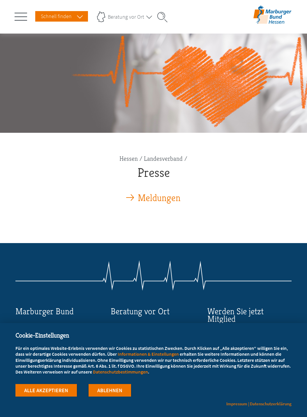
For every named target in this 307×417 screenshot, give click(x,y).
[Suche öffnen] (164, 17)
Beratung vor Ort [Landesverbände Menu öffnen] (126, 16)
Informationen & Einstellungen (148, 354)
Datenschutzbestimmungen (120, 372)
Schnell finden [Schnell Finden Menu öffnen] (56, 16)
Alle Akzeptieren (46, 390)
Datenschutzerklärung (271, 403)
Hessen (128, 159)
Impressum (236, 403)
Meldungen (159, 198)
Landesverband (163, 159)
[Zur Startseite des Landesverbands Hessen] (272, 20)
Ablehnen (109, 390)
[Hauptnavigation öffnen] (22, 15)
